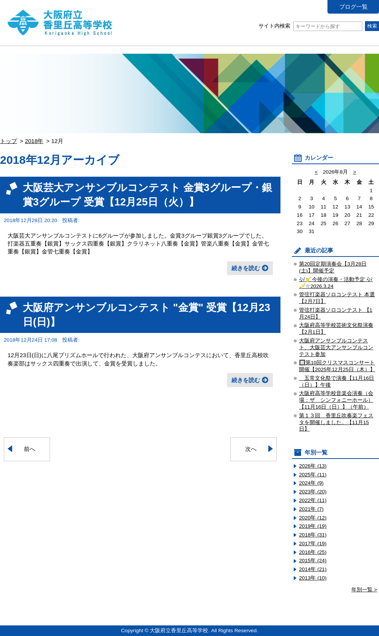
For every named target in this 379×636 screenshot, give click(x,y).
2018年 (34, 141)
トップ (8, 141)
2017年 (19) (313, 543)
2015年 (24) (313, 560)
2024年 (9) (311, 483)
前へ (29, 449)
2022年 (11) (313, 500)
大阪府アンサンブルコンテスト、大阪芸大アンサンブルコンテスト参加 (336, 347)
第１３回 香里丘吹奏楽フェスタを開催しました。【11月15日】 (336, 422)
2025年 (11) (313, 474)
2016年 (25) (313, 552)
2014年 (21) (313, 569)
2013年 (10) (313, 578)
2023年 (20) (313, 491)
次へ (251, 449)
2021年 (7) (311, 509)
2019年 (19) (313, 526)
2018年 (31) (313, 535)
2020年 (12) (313, 518)
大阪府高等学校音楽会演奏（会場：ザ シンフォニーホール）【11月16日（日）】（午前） (336, 400)
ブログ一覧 (353, 6)
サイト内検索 (310, 26)
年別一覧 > (364, 589)
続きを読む (246, 268)
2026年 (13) (313, 466)
